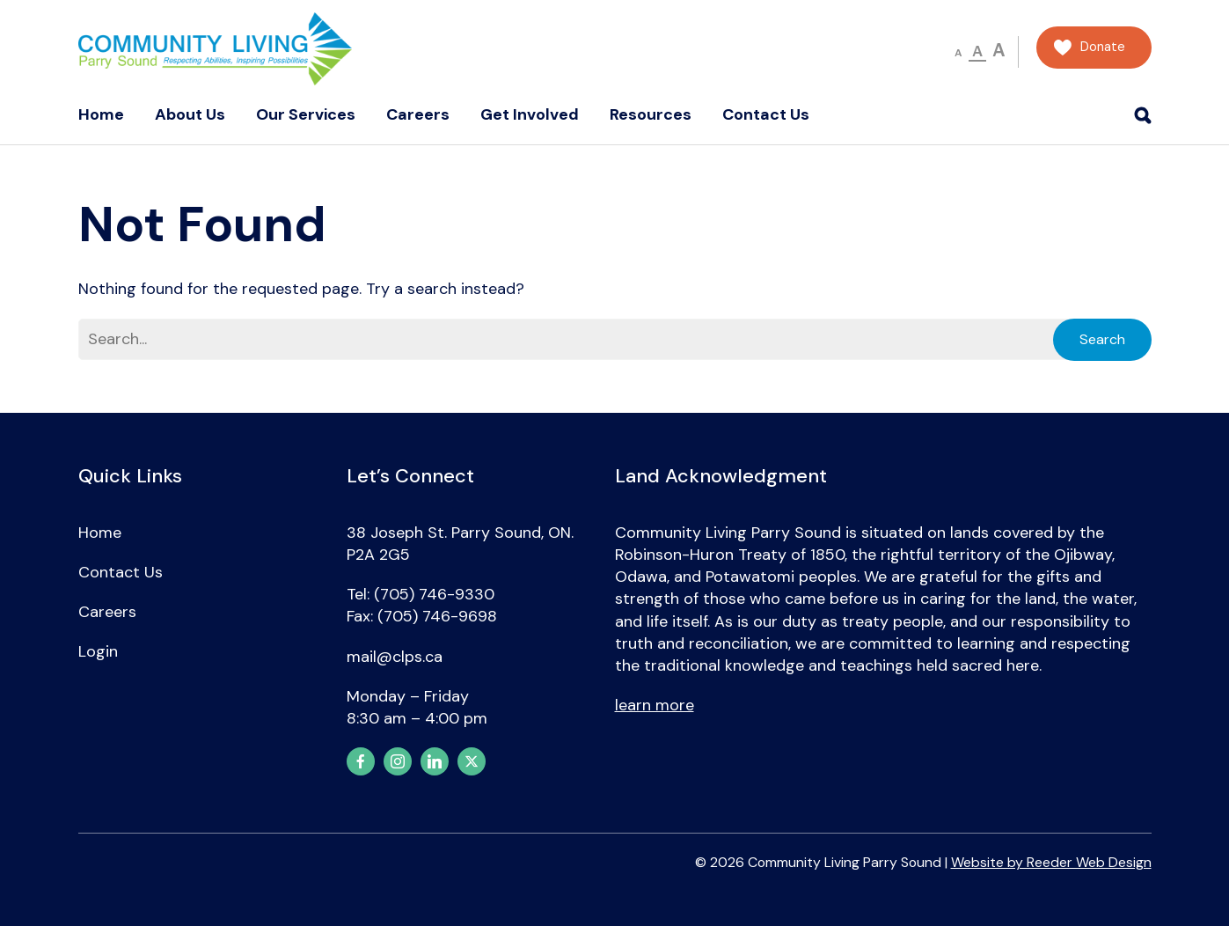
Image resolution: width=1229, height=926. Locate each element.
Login (98, 651)
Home (101, 114)
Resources (650, 114)
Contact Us (765, 114)
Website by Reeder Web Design (1051, 862)
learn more (654, 705)
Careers (418, 114)
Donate (1102, 47)
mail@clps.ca (395, 656)
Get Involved (529, 114)
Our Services (305, 114)
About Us (190, 114)
